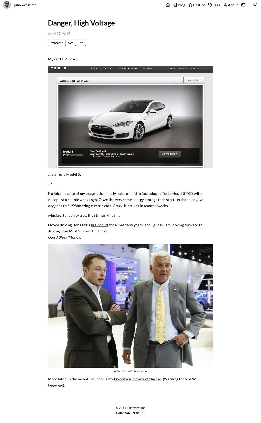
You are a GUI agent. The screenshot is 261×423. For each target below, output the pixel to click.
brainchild (99, 225)
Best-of (196, 5)
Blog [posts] (179, 5)
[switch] (255, 5)
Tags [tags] (214, 5)
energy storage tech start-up (156, 200)
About (230, 5)
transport (57, 42)
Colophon (123, 413)
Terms (135, 413)
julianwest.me (25, 5)
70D (189, 193)
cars (70, 42)
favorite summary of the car (137, 379)
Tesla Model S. (69, 174)
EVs (81, 42)
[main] (168, 5)
